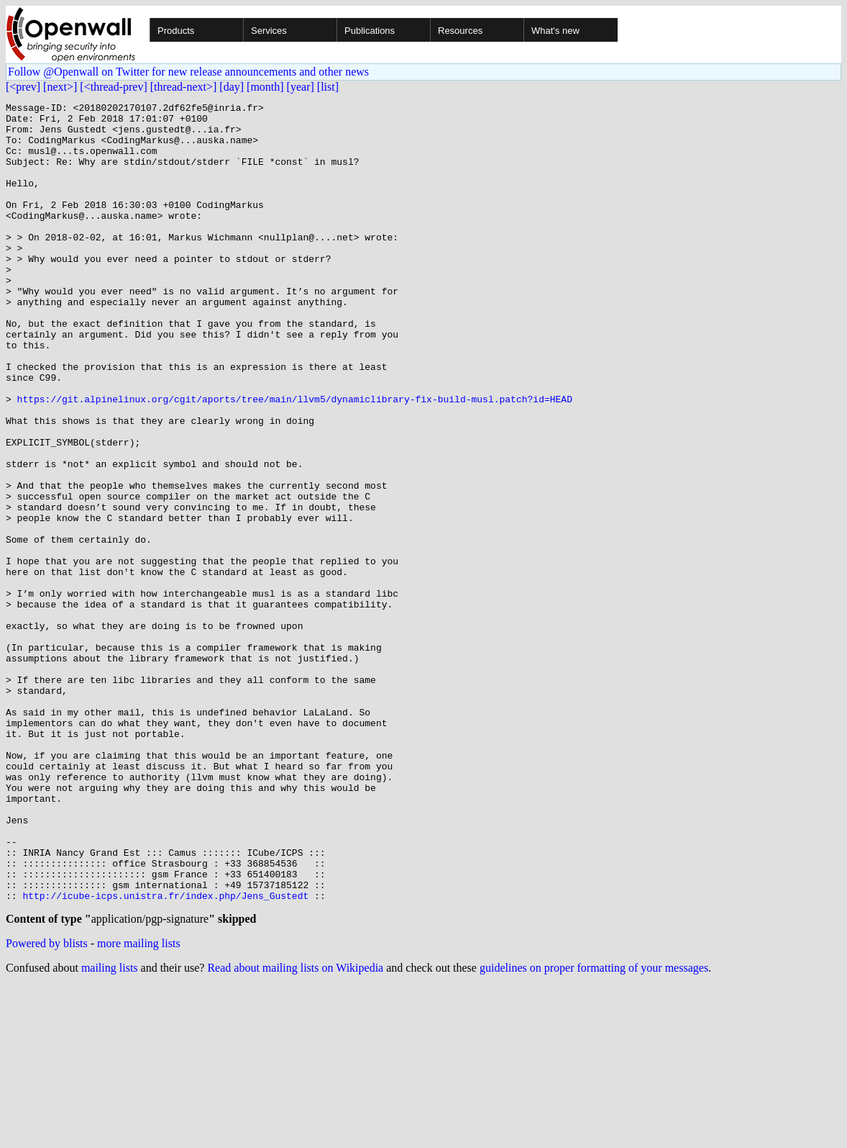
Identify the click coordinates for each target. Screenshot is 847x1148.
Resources (460, 30)
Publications (369, 30)
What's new (555, 30)
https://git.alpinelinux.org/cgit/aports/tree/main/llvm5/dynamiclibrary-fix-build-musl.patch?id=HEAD (294, 459)
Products (175, 30)
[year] (300, 87)
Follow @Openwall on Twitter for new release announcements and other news (188, 71)
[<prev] (23, 87)
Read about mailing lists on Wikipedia (295, 1130)
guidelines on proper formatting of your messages (594, 1130)
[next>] (60, 87)
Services (269, 30)
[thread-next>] (183, 87)
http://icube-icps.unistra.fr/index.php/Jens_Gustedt (165, 1055)
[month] (265, 87)
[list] (328, 87)
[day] (231, 87)
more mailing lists (138, 1105)
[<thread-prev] (113, 87)
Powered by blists (47, 1105)
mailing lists (109, 1130)
